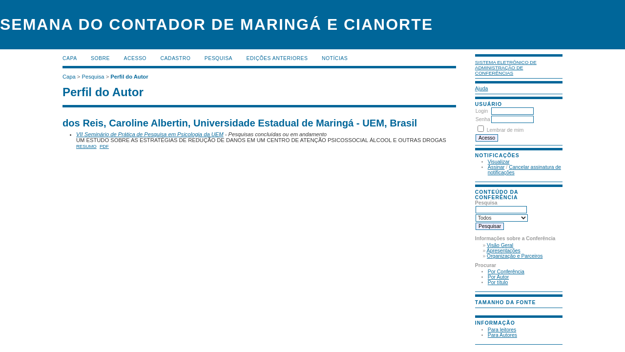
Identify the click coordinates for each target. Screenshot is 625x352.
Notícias (335, 58)
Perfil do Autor (129, 77)
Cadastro (175, 58)
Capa (69, 58)
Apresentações (504, 250)
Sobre (100, 58)
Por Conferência (506, 271)
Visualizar (499, 162)
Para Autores (502, 335)
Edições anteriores (277, 58)
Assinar (496, 167)
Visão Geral (500, 245)
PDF (104, 146)
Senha (483, 119)
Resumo (86, 146)
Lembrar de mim (505, 130)
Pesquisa (218, 58)
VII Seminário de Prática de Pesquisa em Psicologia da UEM (150, 134)
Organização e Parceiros (514, 256)
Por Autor (498, 277)
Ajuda (481, 88)
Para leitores (502, 329)
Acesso (135, 58)
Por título (498, 282)
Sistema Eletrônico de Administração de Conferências (506, 68)
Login (482, 111)
